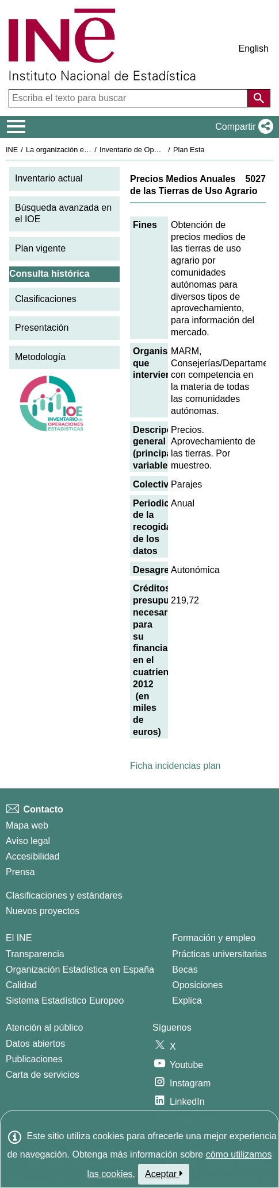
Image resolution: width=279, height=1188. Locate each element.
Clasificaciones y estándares (64, 895)
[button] (242, 127)
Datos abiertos (35, 1043)
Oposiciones (197, 985)
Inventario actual (48, 178)
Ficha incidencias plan (175, 766)
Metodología (40, 357)
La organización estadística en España (89, 149)
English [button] (254, 48)
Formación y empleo (213, 938)
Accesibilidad (32, 856)
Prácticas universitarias (219, 954)
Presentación (41, 327)
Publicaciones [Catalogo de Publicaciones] (34, 1059)
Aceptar (163, 1173)
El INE (19, 938)
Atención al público (44, 1027)
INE (12, 149)
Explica (187, 1000)
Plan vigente (40, 248)
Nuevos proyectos (42, 911)
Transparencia (35, 954)
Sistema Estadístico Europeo (65, 1000)
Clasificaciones (46, 299)
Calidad (21, 985)
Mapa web (27, 825)
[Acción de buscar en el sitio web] (258, 98)
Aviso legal (28, 841)
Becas (184, 969)
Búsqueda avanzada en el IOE (63, 214)
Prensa (20, 872)
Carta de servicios (42, 1074)
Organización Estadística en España (80, 969)
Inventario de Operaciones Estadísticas (164, 149)
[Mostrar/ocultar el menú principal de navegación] (16, 127)
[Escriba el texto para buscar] (129, 98)
